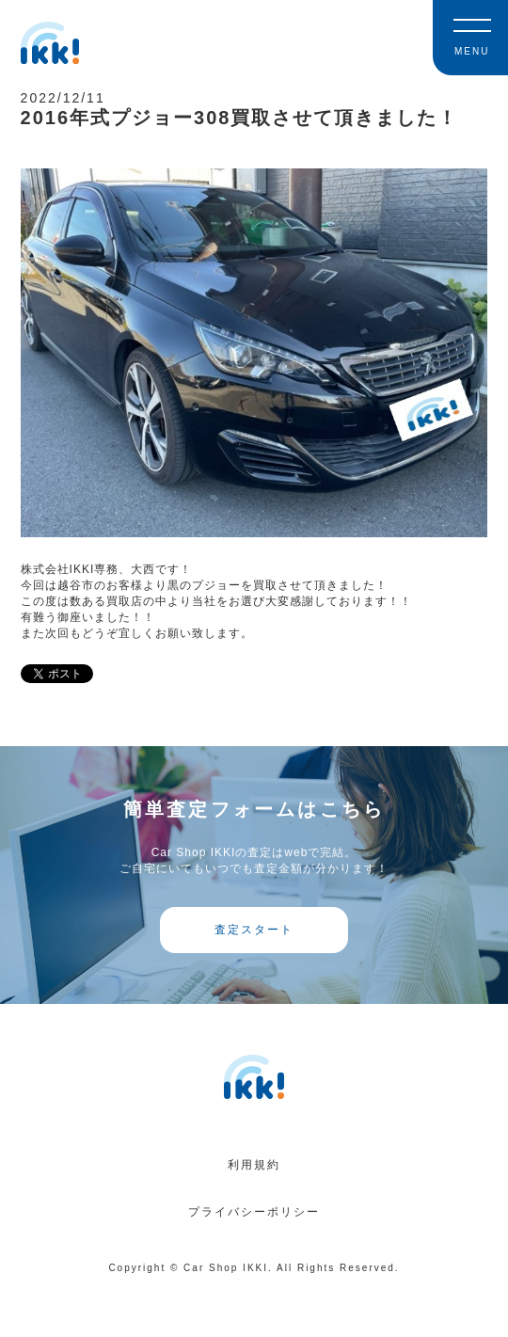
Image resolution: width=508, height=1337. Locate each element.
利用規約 (254, 1164)
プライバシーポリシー (254, 1211)
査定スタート (254, 929)
